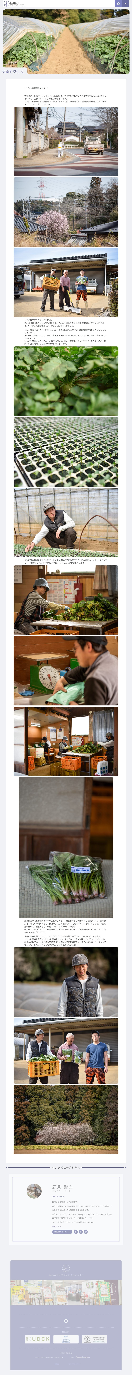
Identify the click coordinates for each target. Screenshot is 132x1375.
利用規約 (57, 1364)
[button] (125, 3)
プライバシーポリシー (75, 1364)
